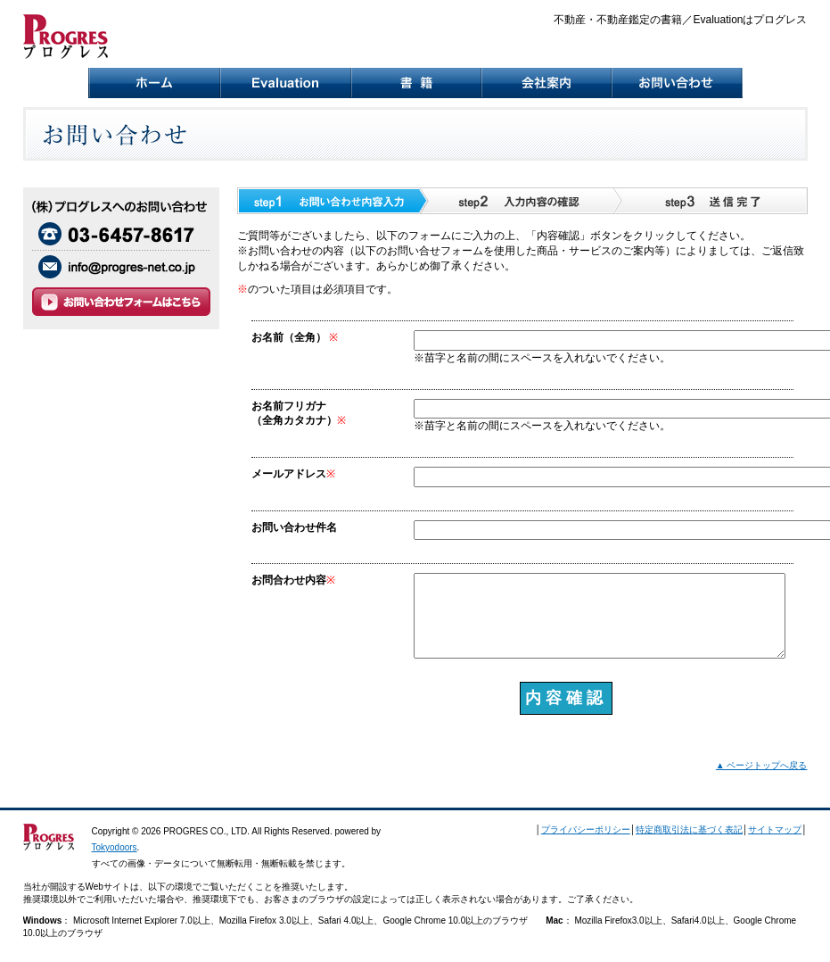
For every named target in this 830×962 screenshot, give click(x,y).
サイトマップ (774, 829)
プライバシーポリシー (585, 829)
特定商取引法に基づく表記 (689, 829)
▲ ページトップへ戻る (762, 765)
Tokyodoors (114, 847)
